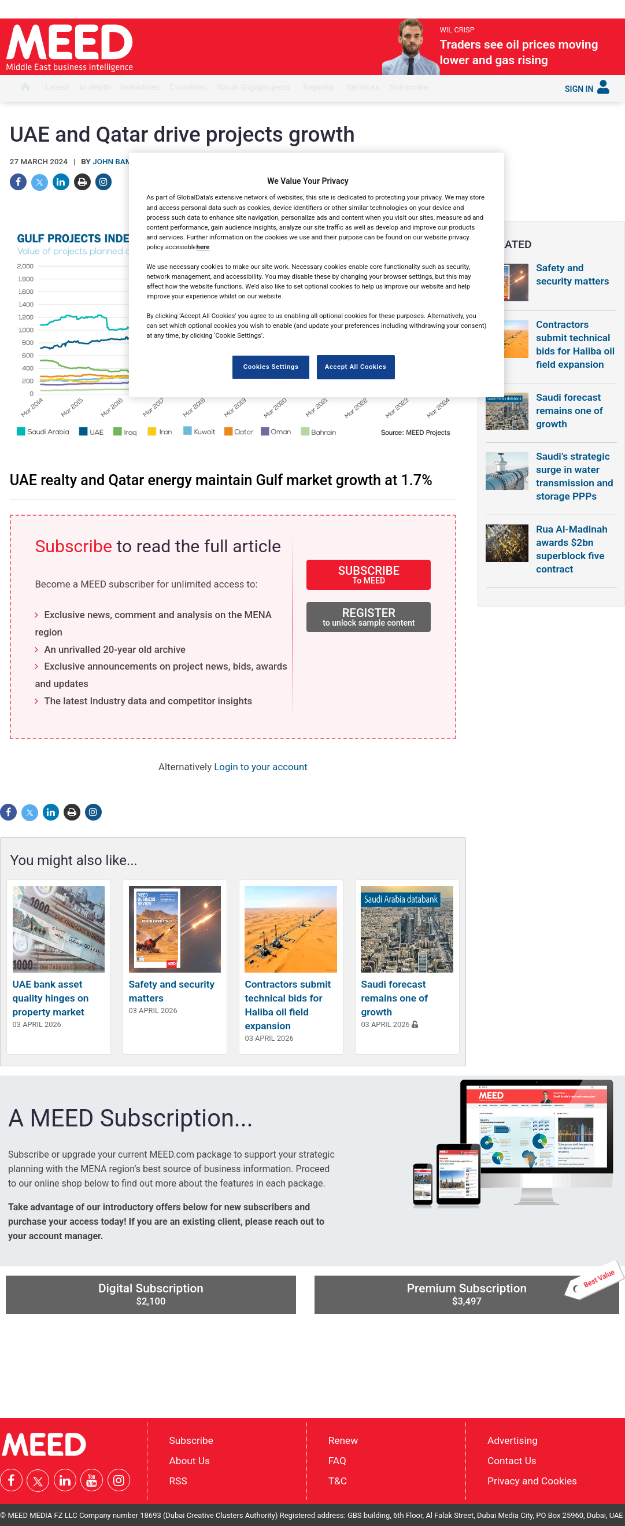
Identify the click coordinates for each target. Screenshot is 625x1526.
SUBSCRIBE (368, 574)
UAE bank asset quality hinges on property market (51, 998)
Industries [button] (140, 87)
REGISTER (368, 616)
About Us (189, 1460)
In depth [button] (95, 87)
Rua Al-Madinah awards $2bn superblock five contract (572, 549)
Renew (343, 1440)
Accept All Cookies (355, 367)
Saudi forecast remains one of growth (394, 998)
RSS (178, 1481)
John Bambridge (126, 161)
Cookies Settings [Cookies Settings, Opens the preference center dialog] (271, 367)
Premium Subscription (513, 1291)
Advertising (512, 1440)
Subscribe (409, 87)
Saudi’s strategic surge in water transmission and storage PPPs (574, 476)
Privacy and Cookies (532, 1481)
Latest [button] (57, 87)
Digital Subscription (151, 1294)
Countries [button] (188, 87)
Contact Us (512, 1460)
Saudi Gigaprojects (253, 87)
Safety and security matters (572, 274)
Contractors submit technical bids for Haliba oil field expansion (575, 344)
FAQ (337, 1460)
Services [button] (363, 87)
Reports (318, 87)
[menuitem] (25, 88)
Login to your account (260, 767)
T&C (337, 1481)
